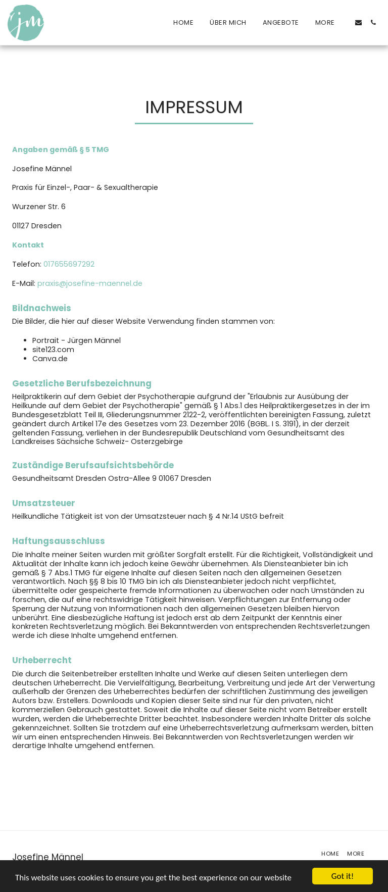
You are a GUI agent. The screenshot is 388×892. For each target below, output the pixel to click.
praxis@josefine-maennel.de (89, 283)
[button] (358, 22)
